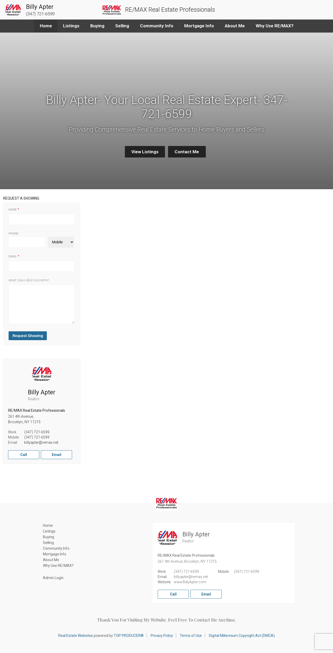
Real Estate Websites (75, 635)
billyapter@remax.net (41, 442)
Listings (71, 25)
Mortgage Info (199, 25)
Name (13, 209)
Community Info (156, 25)
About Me (235, 25)
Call (23, 455)
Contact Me (187, 151)
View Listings (144, 151)
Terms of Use (191, 635)
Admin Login (53, 578)
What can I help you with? (29, 280)
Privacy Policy (162, 635)
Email (13, 256)
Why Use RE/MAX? (274, 25)
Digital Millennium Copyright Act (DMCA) (242, 635)
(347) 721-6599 (36, 432)
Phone (13, 233)
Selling (122, 25)
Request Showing (27, 336)
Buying (97, 25)
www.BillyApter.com (190, 582)
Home (46, 25)
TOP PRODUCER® (129, 635)
